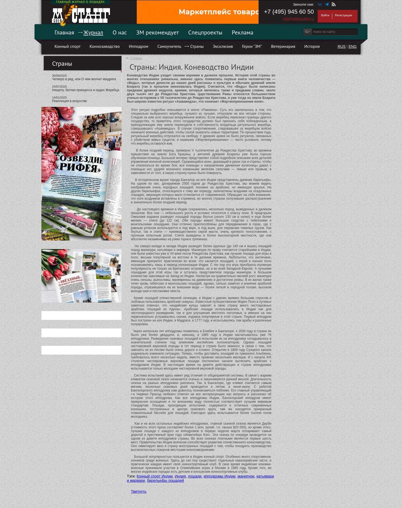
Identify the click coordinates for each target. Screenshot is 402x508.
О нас (119, 32)
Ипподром (138, 46)
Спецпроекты (205, 32)
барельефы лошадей (165, 480)
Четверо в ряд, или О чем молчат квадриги (84, 79)
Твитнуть (138, 491)
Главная (64, 32)
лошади (194, 476)
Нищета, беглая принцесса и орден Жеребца (85, 90)
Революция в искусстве (69, 101)
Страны (197, 46)
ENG (353, 46)
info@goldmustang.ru (298, 19)
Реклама (242, 32)
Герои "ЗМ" (252, 46)
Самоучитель (169, 46)
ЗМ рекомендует (157, 32)
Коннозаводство (104, 46)
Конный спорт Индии (154, 476)
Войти (325, 15)
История (312, 46)
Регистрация (343, 15)
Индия (180, 476)
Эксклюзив (223, 46)
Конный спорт (67, 46)
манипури (245, 476)
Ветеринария (283, 46)
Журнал (93, 32)
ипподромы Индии (219, 476)
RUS (342, 46)
